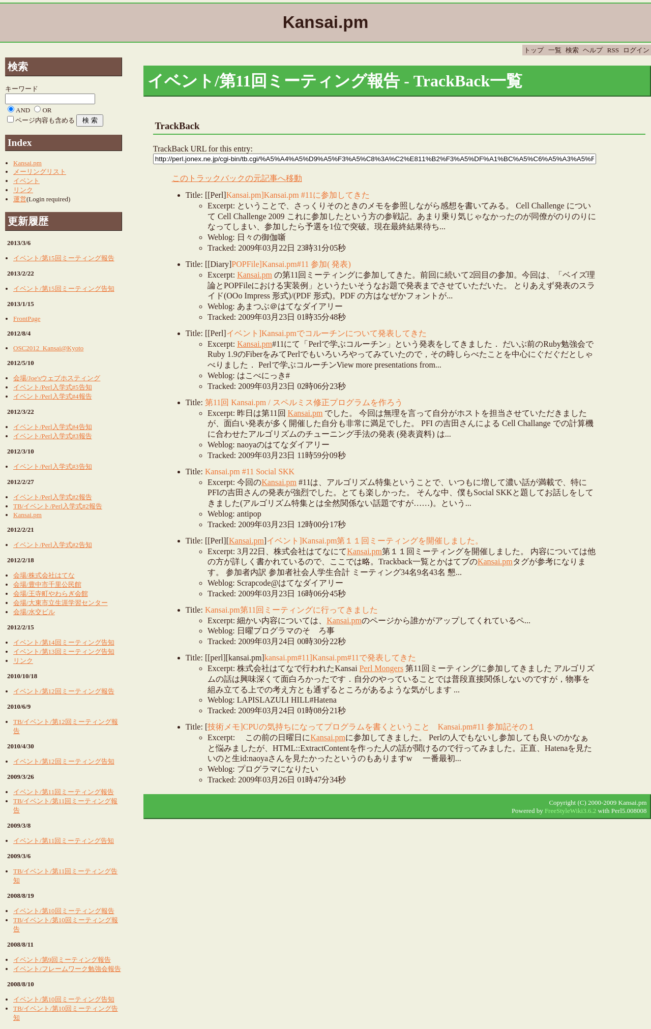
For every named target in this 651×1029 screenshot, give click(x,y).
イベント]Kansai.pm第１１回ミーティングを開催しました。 (375, 540)
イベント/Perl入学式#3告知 (52, 466)
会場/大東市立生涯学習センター (60, 603)
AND (23, 110)
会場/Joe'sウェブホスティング (56, 378)
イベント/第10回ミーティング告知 (63, 999)
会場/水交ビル (34, 612)
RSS (613, 50)
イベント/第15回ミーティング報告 (63, 258)
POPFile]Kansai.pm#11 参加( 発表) (291, 264)
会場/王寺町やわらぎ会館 (50, 593)
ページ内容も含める (45, 120)
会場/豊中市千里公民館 (47, 584)
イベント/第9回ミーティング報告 (62, 959)
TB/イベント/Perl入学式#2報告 (57, 506)
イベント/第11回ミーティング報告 (63, 792)
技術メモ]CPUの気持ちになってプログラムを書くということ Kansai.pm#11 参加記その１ (372, 726)
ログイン (636, 50)
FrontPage (26, 318)
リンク (23, 190)
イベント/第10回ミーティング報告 (63, 911)
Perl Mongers (382, 668)
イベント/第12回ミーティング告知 (63, 761)
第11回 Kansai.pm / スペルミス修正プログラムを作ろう (304, 402)
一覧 (554, 50)
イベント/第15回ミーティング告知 (63, 288)
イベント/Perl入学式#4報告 (52, 396)
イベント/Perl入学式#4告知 (52, 427)
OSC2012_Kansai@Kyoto (48, 348)
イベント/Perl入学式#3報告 (52, 436)
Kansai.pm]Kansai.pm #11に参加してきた (298, 195)
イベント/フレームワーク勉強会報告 (67, 969)
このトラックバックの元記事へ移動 (237, 178)
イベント (26, 181)
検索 (572, 50)
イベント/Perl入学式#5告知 (52, 387)
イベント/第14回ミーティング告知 (63, 642)
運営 (19, 199)
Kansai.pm (254, 274)
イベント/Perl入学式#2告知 (52, 545)
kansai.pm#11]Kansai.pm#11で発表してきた (340, 657)
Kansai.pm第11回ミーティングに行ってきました (291, 610)
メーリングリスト (39, 171)
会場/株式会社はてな (44, 575)
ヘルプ (593, 50)
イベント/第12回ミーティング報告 (63, 691)
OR (46, 110)
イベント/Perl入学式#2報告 (52, 497)
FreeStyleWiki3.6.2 (570, 810)
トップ (534, 50)
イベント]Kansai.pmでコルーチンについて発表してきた (326, 333)
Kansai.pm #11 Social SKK (249, 471)
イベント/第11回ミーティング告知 (63, 840)
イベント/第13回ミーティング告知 (63, 651)
